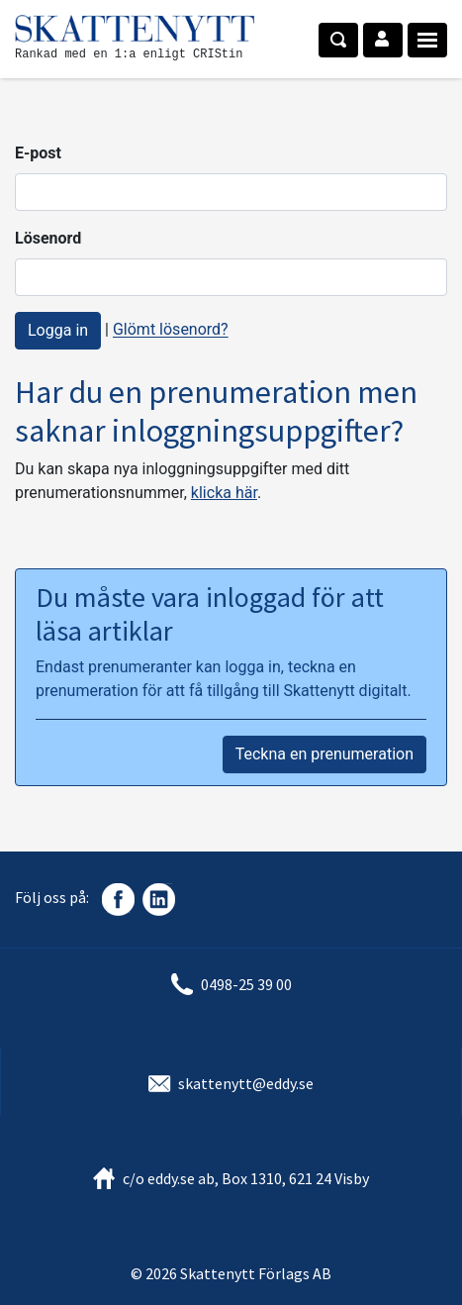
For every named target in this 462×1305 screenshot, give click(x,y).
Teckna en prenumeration (324, 754)
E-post (38, 153)
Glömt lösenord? (171, 330)
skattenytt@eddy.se (246, 1083)
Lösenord (48, 238)
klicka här (224, 492)
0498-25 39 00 (246, 984)
